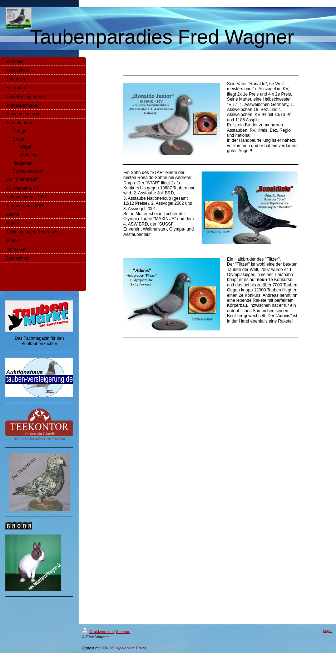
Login (327, 630)
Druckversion (98, 631)
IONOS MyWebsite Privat (124, 648)
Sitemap (123, 631)
